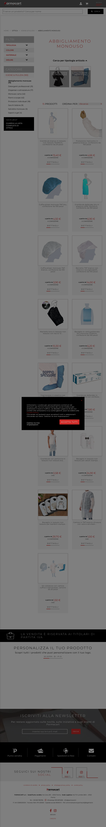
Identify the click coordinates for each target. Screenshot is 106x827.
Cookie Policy (33, 412)
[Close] (81, 400)
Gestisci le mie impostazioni (33, 424)
